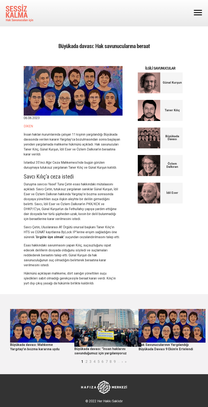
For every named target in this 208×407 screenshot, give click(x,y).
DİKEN (28, 126)
